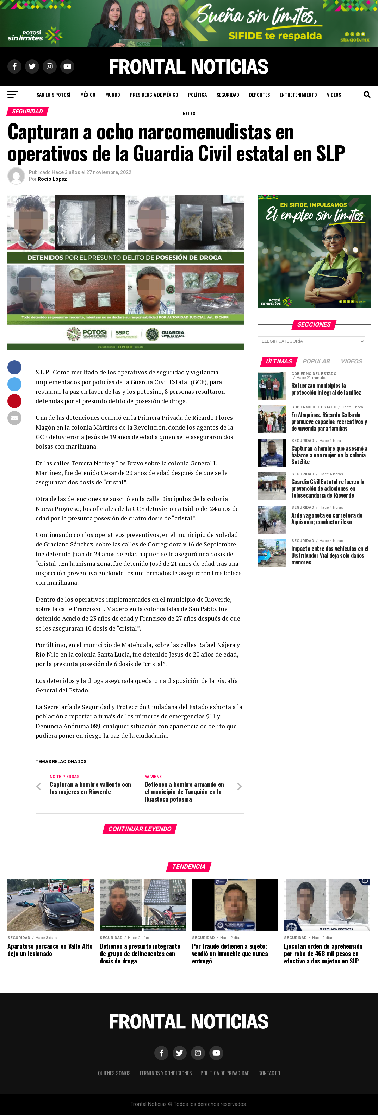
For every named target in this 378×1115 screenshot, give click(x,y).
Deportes (259, 94)
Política (197, 94)
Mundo (112, 94)
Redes (189, 113)
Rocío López (52, 179)
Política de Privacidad (225, 1073)
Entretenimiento (298, 94)
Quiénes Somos (114, 1073)
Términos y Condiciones (165, 1073)
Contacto (269, 1073)
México (87, 94)
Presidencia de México (154, 94)
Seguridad (228, 94)
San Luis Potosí (53, 94)
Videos (334, 94)
